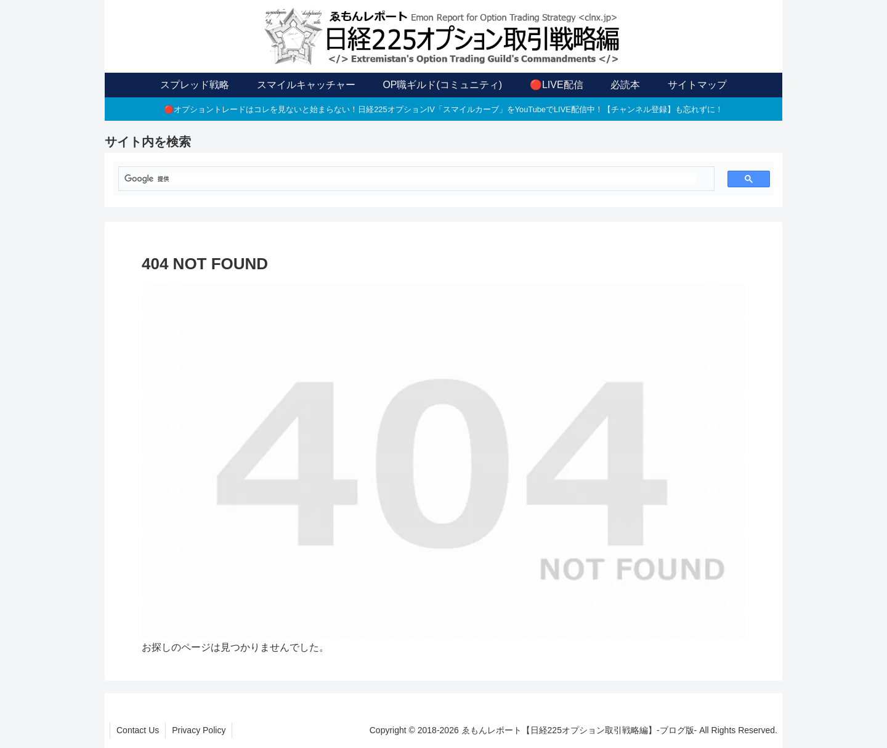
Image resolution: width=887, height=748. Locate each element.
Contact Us (137, 730)
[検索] (410, 178)
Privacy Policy (198, 730)
